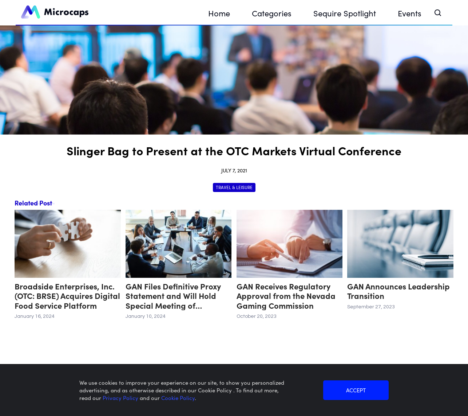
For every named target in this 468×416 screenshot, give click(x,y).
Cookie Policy (178, 397)
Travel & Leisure (234, 187)
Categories (271, 13)
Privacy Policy (121, 397)
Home (219, 13)
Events (409, 13)
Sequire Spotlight (344, 13)
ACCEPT (356, 390)
